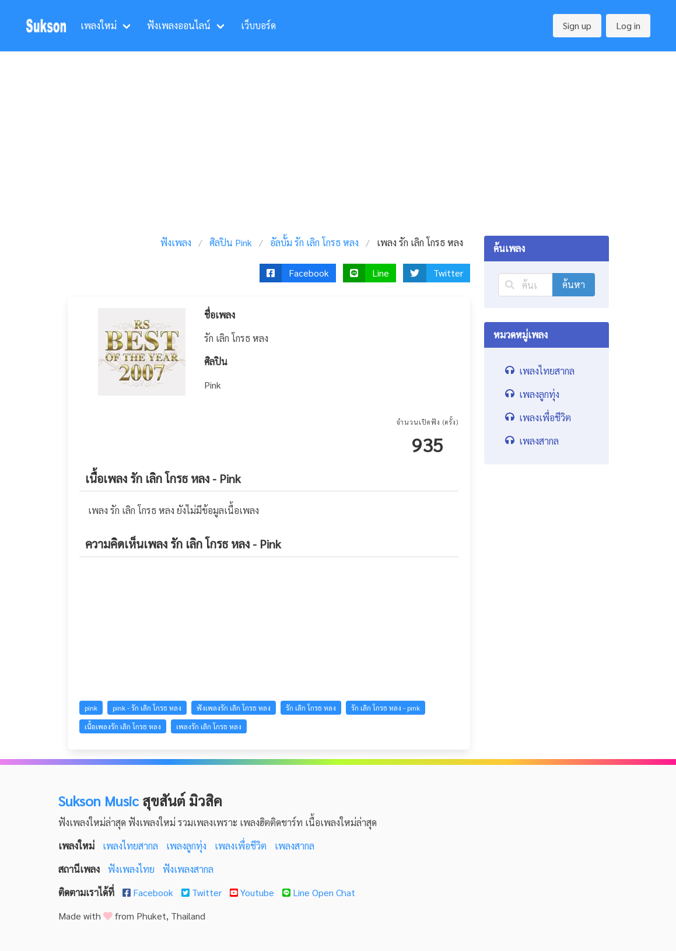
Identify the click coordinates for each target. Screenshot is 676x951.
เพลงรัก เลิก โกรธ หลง (208, 726)
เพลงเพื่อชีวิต (242, 846)
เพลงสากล (294, 846)
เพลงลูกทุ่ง (187, 846)
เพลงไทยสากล (131, 846)
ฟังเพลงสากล (188, 869)
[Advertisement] (338, 139)
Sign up (577, 25)
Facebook (149, 892)
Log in (628, 25)
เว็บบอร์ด (258, 25)
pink (91, 707)
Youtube (253, 892)
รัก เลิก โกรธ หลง (311, 707)
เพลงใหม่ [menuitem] (98, 25)
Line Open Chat (318, 892)
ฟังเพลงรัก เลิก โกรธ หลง (234, 707)
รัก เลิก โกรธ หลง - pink (385, 707)
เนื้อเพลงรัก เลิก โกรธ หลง (123, 726)
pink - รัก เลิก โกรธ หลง (147, 707)
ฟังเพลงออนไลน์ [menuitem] (179, 25)
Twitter (202, 892)
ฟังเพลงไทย (132, 869)
